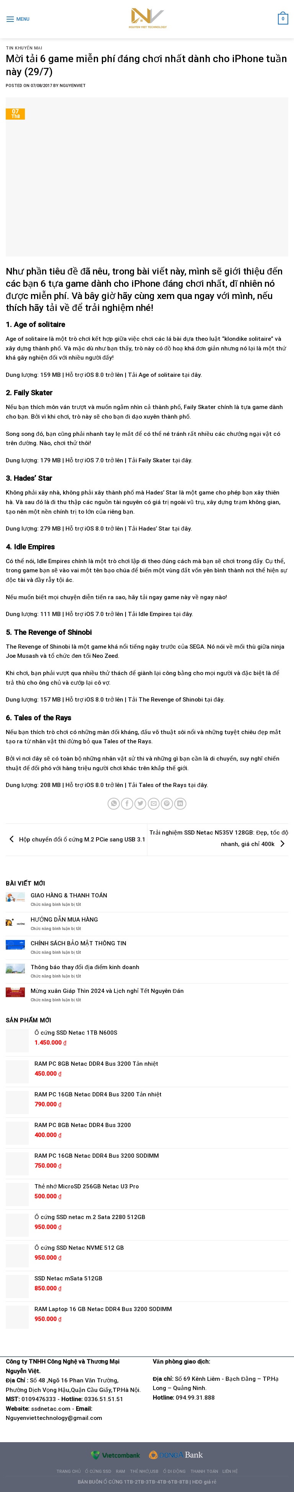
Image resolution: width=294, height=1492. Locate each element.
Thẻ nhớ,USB (144, 1471)
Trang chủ (68, 1471)
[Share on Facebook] (127, 804)
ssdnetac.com (50, 1408)
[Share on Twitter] (140, 804)
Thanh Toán (204, 1471)
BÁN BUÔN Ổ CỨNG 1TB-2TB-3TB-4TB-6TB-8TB (133, 1482)
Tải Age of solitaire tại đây (164, 374)
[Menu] (17, 19)
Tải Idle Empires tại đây (160, 614)
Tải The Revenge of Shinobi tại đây (175, 699)
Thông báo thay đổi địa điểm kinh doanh (85, 967)
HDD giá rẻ (204, 1482)
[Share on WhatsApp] (114, 804)
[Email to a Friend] (154, 804)
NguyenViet (73, 85)
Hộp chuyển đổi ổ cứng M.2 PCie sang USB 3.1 (75, 839)
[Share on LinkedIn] (180, 804)
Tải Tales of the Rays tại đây (167, 785)
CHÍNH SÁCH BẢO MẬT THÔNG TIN (78, 943)
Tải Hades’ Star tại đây (159, 528)
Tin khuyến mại (24, 48)
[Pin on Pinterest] (167, 804)
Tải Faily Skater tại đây (159, 460)
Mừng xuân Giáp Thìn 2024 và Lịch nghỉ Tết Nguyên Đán (107, 991)
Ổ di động (174, 1471)
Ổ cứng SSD (98, 1471)
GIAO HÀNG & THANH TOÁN (69, 895)
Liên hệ (230, 1471)
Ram (120, 1471)
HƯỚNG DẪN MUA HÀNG (64, 919)
